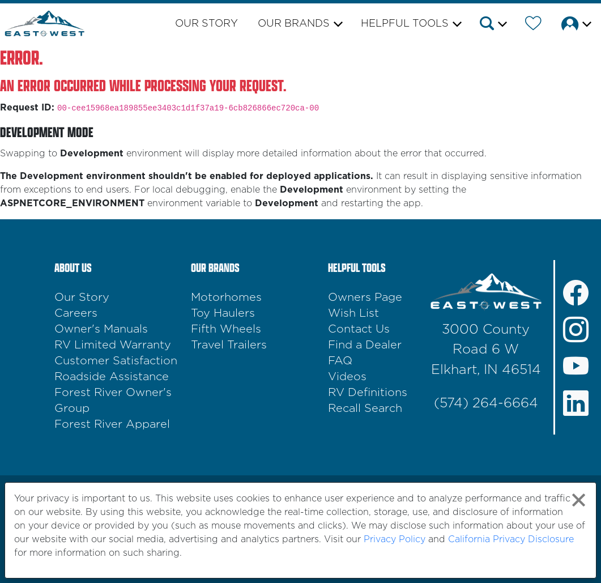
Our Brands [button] (294, 24)
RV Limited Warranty (112, 345)
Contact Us (359, 329)
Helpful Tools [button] (405, 24)
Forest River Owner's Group (113, 400)
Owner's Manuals (101, 329)
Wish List (353, 313)
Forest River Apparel (112, 424)
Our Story (206, 24)
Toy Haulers (223, 313)
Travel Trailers (229, 345)
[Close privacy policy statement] (578, 500)
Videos (347, 376)
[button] (492, 25)
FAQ (340, 361)
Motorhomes (226, 297)
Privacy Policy (394, 539)
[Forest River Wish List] (533, 25)
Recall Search (365, 408)
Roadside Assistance (111, 376)
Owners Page (365, 297)
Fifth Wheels (226, 329)
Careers (75, 313)
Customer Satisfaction (115, 361)
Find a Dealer (365, 345)
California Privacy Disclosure (511, 539)
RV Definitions (367, 392)
